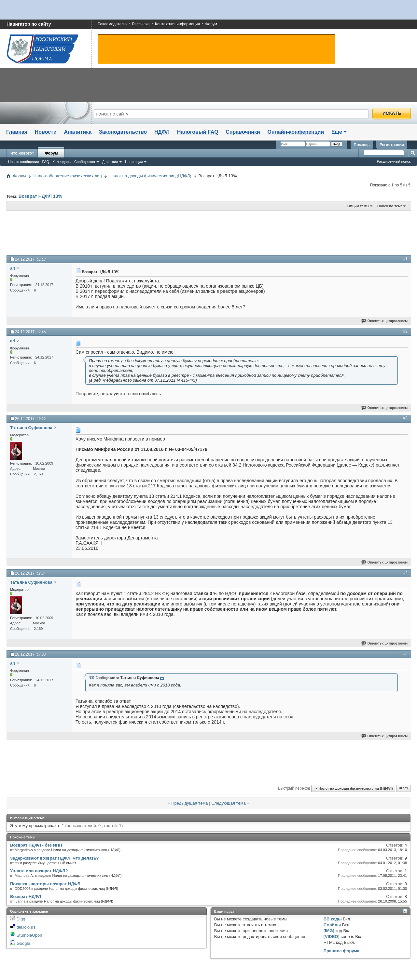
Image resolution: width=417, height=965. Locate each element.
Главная (16, 132)
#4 (405, 572)
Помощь (362, 145)
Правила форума (341, 950)
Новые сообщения (23, 162)
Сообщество (84, 162)
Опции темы (358, 206)
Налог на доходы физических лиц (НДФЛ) (150, 175)
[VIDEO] (332, 936)
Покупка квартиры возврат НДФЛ (45, 883)
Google (23, 943)
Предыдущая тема (189, 803)
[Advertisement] (166, 232)
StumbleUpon (29, 935)
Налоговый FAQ (197, 132)
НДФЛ (162, 132)
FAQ (45, 162)
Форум (211, 24)
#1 (405, 258)
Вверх (403, 788)
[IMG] (329, 930)
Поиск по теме (390, 206)
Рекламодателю (112, 24)
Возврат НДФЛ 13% (40, 196)
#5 (405, 653)
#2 (405, 331)
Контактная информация (177, 24)
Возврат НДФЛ (25, 896)
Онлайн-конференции (296, 132)
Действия (110, 162)
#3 (405, 418)
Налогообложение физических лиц (68, 175)
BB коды (333, 919)
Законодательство (123, 132)
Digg (21, 919)
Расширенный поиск (393, 161)
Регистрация (392, 145)
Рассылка (140, 24)
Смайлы (332, 924)
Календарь (61, 162)
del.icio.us (26, 927)
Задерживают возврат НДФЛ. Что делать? (54, 858)
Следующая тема (228, 803)
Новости (46, 132)
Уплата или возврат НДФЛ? (39, 870)
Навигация (134, 162)
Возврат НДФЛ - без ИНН (36, 845)
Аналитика (77, 132)
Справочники (243, 132)
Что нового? (22, 153)
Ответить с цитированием (385, 321)
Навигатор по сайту (29, 24)
